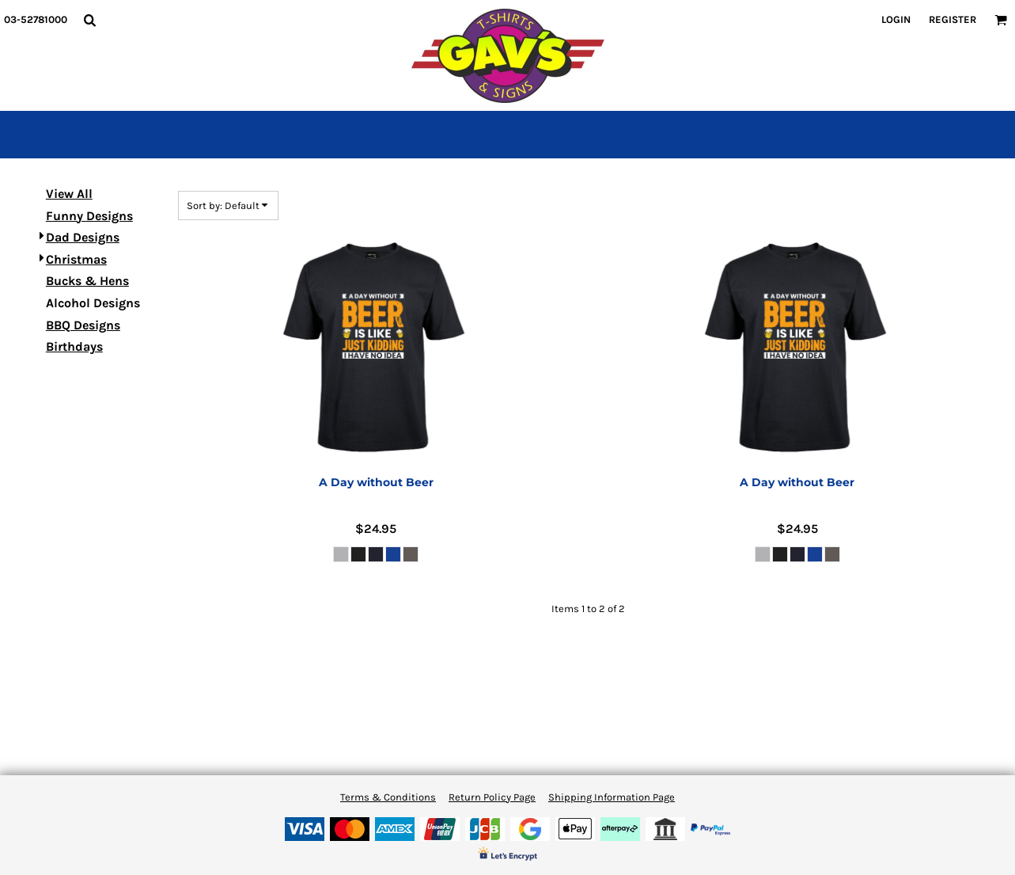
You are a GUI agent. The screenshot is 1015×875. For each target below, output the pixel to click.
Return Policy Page (492, 797)
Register (952, 19)
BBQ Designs (83, 325)
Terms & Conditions (388, 797)
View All (69, 193)
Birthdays (74, 346)
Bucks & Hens (87, 280)
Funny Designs (89, 215)
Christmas (76, 259)
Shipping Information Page (611, 797)
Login (896, 19)
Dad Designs (82, 237)
